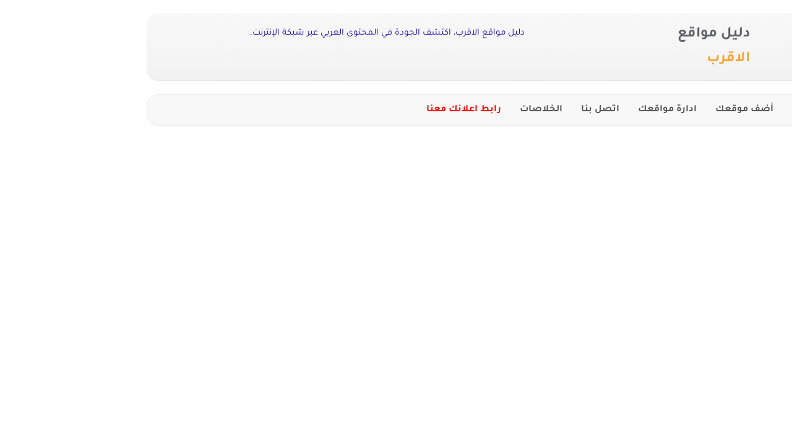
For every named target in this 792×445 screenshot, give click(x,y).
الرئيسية (705, 110)
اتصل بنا (495, 110)
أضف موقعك (640, 110)
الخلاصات (436, 110)
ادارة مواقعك (562, 110)
